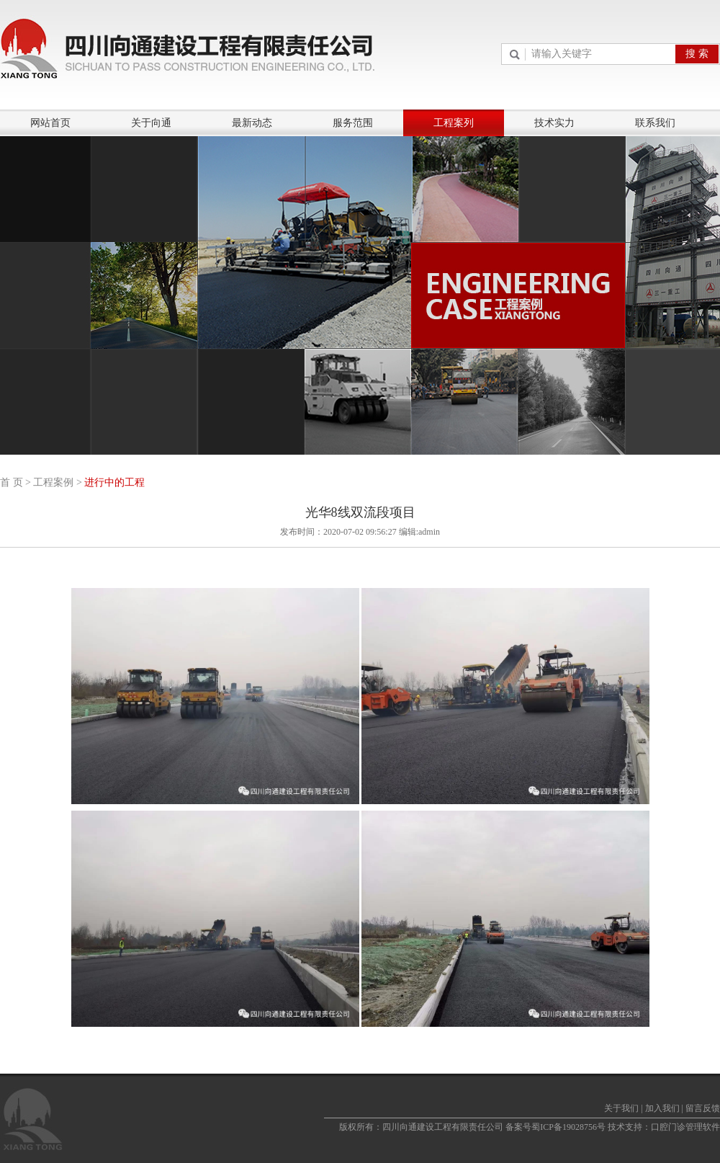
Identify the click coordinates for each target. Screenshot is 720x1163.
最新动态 (252, 122)
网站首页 (50, 122)
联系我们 (655, 122)
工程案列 (453, 122)
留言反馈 (702, 1108)
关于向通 (151, 122)
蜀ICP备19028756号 (568, 1127)
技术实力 (554, 122)
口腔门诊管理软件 (685, 1127)
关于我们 (621, 1108)
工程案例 (53, 482)
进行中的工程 (114, 482)
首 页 (11, 482)
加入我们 (662, 1108)
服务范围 (353, 122)
